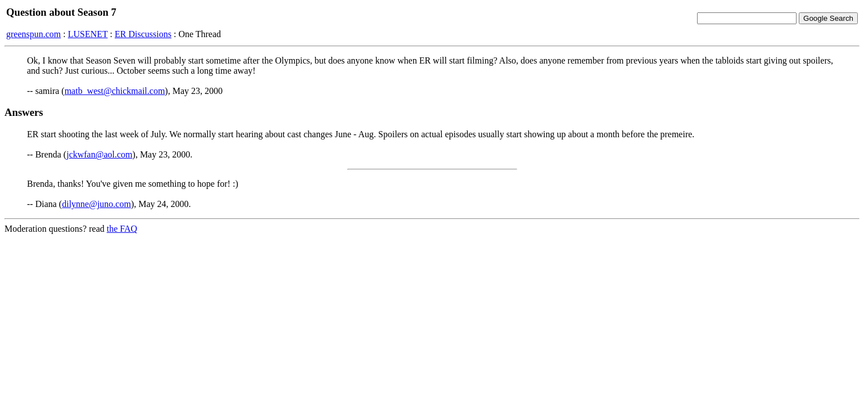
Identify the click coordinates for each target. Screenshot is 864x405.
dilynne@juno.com (96, 204)
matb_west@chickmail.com (115, 91)
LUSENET (88, 34)
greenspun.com (33, 34)
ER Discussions (143, 34)
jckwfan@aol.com (99, 154)
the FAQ (122, 228)
